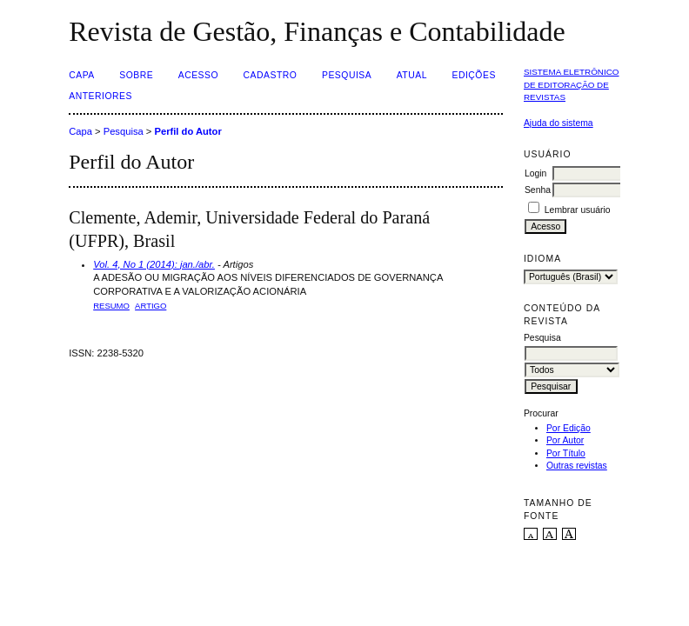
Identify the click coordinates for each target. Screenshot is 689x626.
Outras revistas (576, 465)
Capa (82, 75)
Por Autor (565, 440)
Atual (412, 75)
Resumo (111, 305)
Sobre (136, 75)
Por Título (565, 453)
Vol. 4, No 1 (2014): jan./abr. (154, 264)
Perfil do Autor (187, 131)
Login (535, 173)
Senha (538, 190)
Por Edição (568, 428)
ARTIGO (150, 305)
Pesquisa (346, 75)
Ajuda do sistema (558, 123)
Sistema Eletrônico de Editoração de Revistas (571, 84)
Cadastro (271, 75)
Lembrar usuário (578, 210)
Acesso (198, 75)
